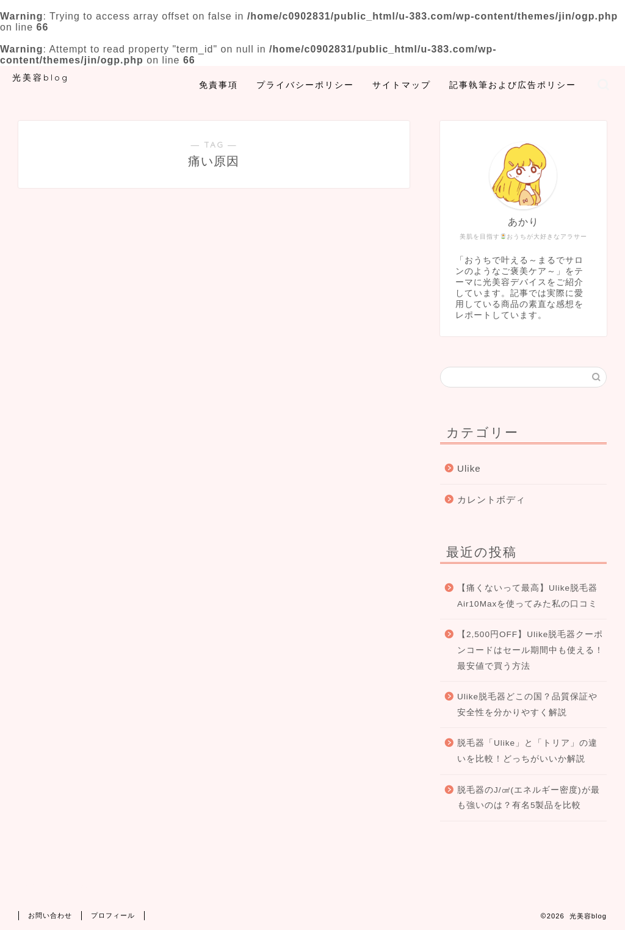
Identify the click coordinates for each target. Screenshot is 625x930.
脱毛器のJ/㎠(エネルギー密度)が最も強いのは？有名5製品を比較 (528, 797)
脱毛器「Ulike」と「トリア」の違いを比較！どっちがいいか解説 (527, 750)
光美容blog (40, 77)
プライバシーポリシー (305, 84)
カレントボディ (491, 499)
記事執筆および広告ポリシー (512, 84)
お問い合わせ (50, 915)
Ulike (469, 468)
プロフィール (113, 915)
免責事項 (218, 84)
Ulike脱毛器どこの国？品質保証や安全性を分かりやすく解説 (527, 704)
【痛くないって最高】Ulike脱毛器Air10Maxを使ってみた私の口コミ (527, 595)
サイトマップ (401, 84)
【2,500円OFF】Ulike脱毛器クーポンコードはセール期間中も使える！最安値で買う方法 (530, 650)
